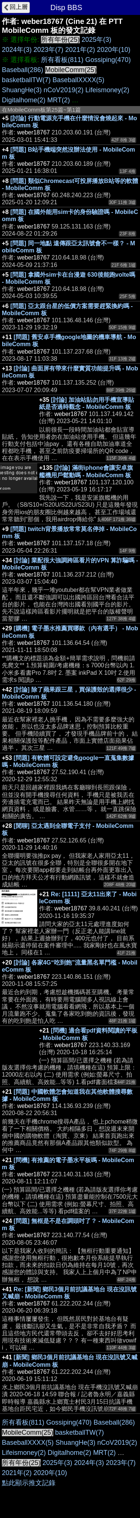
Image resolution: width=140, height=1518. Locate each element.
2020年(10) (113, 49)
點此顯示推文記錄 (28, 1483)
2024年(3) (17, 49)
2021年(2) (80, 49)
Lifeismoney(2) (107, 90)
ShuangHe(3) (22, 90)
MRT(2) (58, 100)
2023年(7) (48, 49)
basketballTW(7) (26, 80)
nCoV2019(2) (63, 90)
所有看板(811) (62, 59)
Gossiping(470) (108, 59)
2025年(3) (96, 39)
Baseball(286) (22, 70)
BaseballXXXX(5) (78, 80)
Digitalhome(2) (23, 100)
